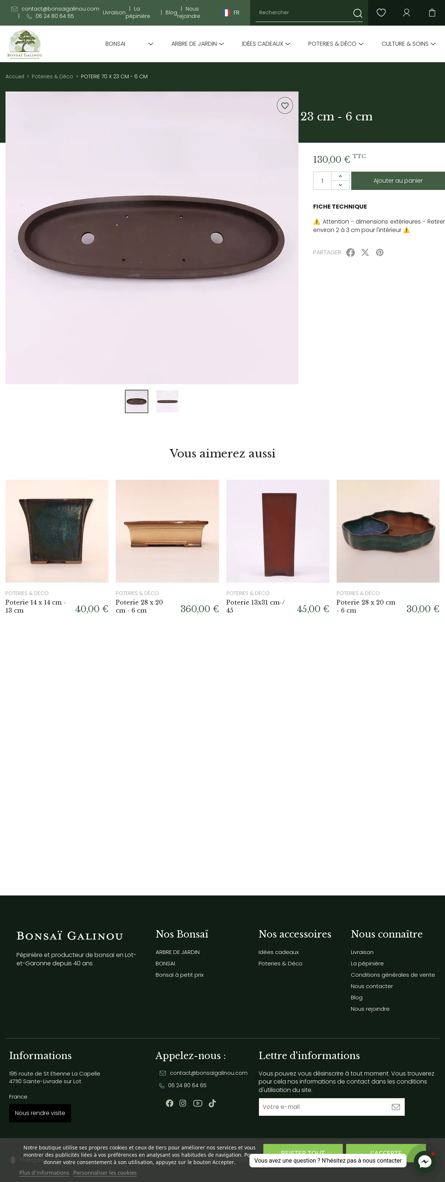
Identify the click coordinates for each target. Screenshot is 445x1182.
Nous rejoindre (188, 12)
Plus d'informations (44, 1172)
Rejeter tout (303, 1153)
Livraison (114, 12)
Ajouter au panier (398, 180)
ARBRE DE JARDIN (194, 44)
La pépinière (138, 12)
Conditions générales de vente (393, 975)
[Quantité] (322, 181)
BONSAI (115, 44)
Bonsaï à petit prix (180, 975)
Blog (171, 12)
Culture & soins (405, 44)
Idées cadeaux (262, 44)
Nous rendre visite (40, 1113)
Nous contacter (372, 986)
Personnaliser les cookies (105, 1172)
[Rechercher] (309, 13)
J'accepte (386, 1153)
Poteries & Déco (332, 44)
